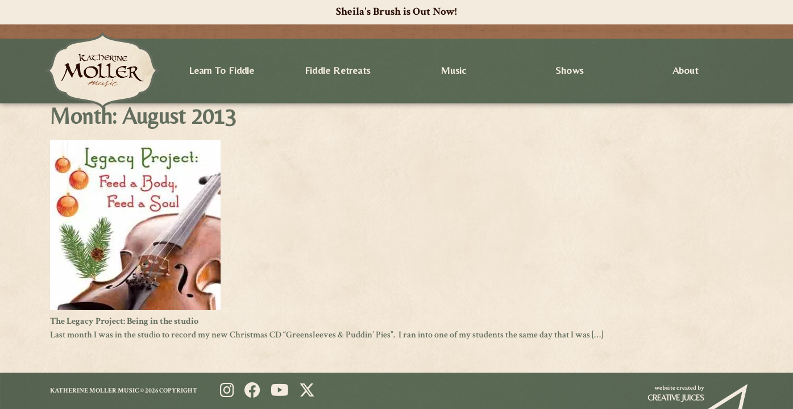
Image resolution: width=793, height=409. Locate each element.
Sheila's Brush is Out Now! (396, 12)
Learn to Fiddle (222, 70)
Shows (569, 70)
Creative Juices (675, 397)
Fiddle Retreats (337, 70)
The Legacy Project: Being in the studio (124, 321)
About (685, 70)
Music (454, 70)
